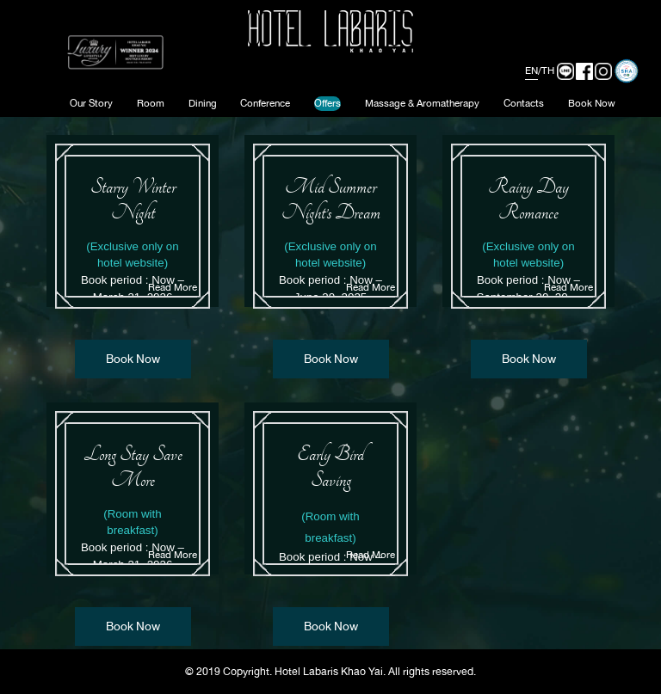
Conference (265, 103)
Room (150, 103)
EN (531, 70)
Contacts (523, 103)
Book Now (591, 103)
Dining (202, 103)
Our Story (91, 103)
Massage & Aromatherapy (422, 103)
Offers (327, 103)
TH (547, 70)
